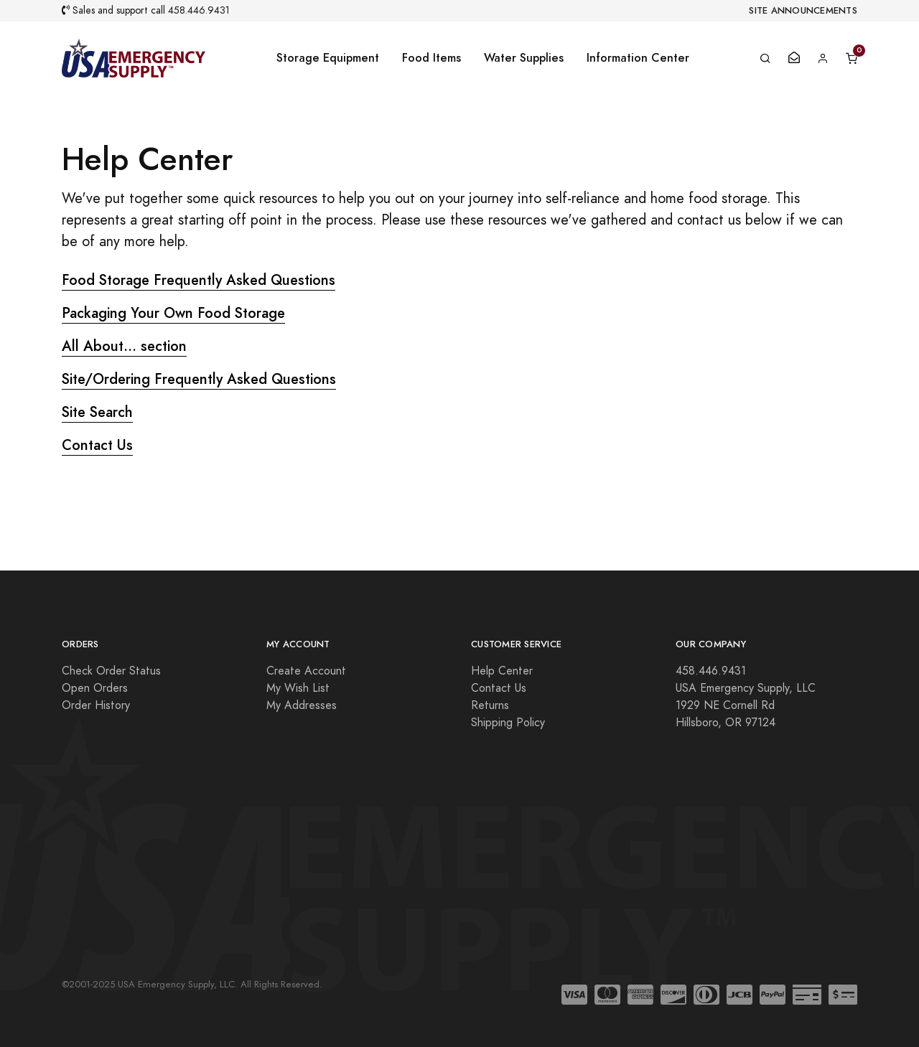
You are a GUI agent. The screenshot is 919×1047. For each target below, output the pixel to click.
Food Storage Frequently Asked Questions (198, 280)
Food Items (431, 58)
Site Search (97, 412)
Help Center (502, 671)
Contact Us (97, 445)
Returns (490, 705)
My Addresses (301, 705)
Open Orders (95, 688)
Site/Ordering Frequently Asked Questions (199, 379)
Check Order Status (111, 671)
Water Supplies (524, 58)
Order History (96, 705)
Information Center (638, 58)
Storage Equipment (327, 58)
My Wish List (298, 688)
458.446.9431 (199, 10)
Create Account (306, 671)
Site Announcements (803, 10)
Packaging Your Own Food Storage (173, 313)
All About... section (124, 346)
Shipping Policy (508, 723)
